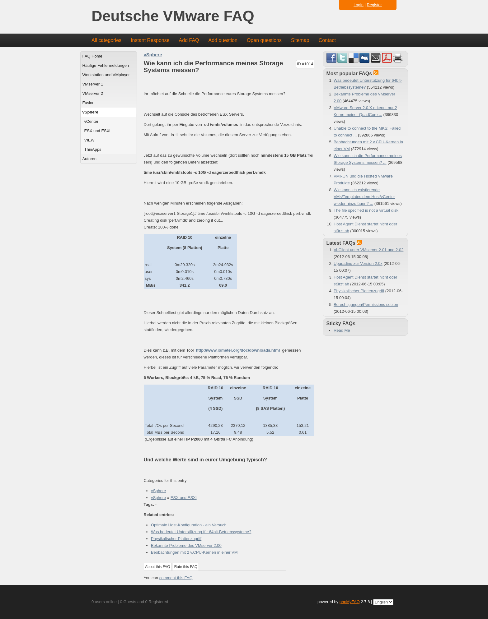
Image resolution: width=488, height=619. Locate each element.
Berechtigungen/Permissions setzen (366, 304)
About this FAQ (157, 567)
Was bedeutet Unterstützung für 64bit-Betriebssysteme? (201, 531)
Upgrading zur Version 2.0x (358, 263)
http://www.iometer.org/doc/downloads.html (238, 350)
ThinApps (92, 149)
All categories (106, 40)
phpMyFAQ (350, 601)
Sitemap (300, 40)
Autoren (89, 158)
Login (359, 4)
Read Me (342, 330)
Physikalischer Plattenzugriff (176, 538)
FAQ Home (92, 56)
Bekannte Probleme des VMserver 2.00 (186, 545)
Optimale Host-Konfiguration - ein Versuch (189, 525)
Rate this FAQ (186, 567)
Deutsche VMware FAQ (173, 16)
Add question (223, 40)
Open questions (264, 40)
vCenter (91, 121)
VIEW (89, 140)
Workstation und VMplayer (106, 74)
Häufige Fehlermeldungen (105, 65)
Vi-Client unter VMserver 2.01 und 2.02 (369, 249)
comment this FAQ (176, 577)
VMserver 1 (92, 84)
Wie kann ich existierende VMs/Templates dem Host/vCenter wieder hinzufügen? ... (364, 196)
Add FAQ (189, 40)
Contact (327, 40)
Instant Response (150, 40)
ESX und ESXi (97, 130)
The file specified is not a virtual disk (366, 210)
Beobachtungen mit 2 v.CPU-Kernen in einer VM (194, 552)
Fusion (88, 102)
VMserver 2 (92, 93)
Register (374, 4)
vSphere (90, 112)
